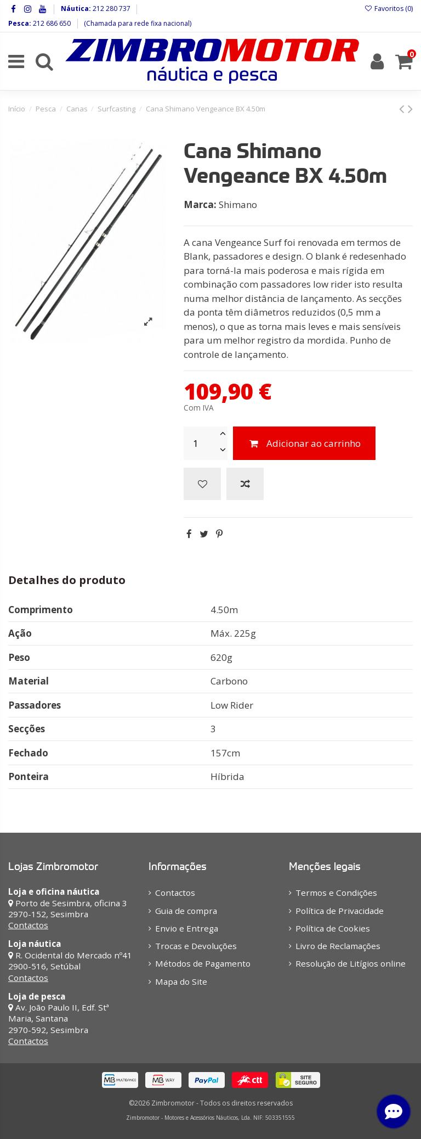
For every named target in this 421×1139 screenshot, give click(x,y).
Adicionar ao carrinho (304, 443)
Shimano (238, 204)
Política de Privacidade (339, 910)
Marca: (200, 204)
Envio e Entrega (186, 928)
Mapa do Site (181, 981)
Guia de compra (186, 910)
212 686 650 (51, 23)
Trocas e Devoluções (196, 945)
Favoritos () (389, 8)
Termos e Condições (336, 892)
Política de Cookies (332, 928)
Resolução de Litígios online (350, 963)
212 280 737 (110, 8)
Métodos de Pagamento (203, 963)
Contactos (28, 924)
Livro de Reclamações (337, 945)
